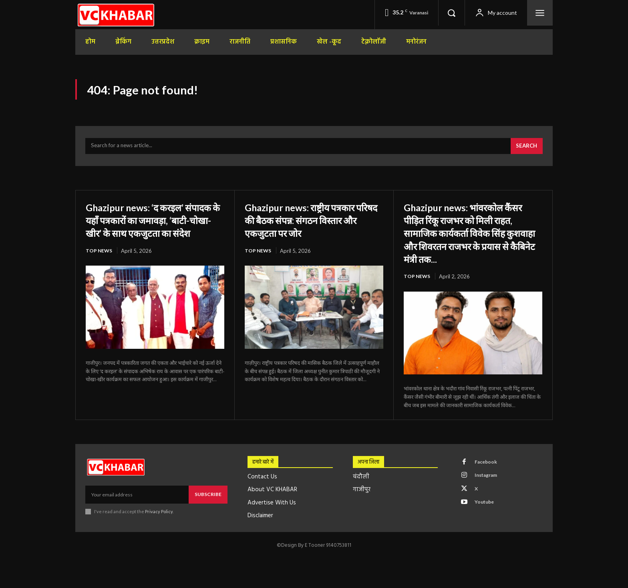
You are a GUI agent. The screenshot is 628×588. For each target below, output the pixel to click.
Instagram (489, 482)
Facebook (488, 467)
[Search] (525, 150)
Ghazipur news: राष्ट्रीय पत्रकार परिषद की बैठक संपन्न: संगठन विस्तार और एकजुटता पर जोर (311, 224)
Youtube (486, 512)
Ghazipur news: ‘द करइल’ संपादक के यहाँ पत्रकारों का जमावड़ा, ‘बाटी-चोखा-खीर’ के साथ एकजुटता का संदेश (154, 230)
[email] (137, 499)
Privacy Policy (159, 516)
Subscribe (208, 499)
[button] (451, 13)
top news (99, 268)
